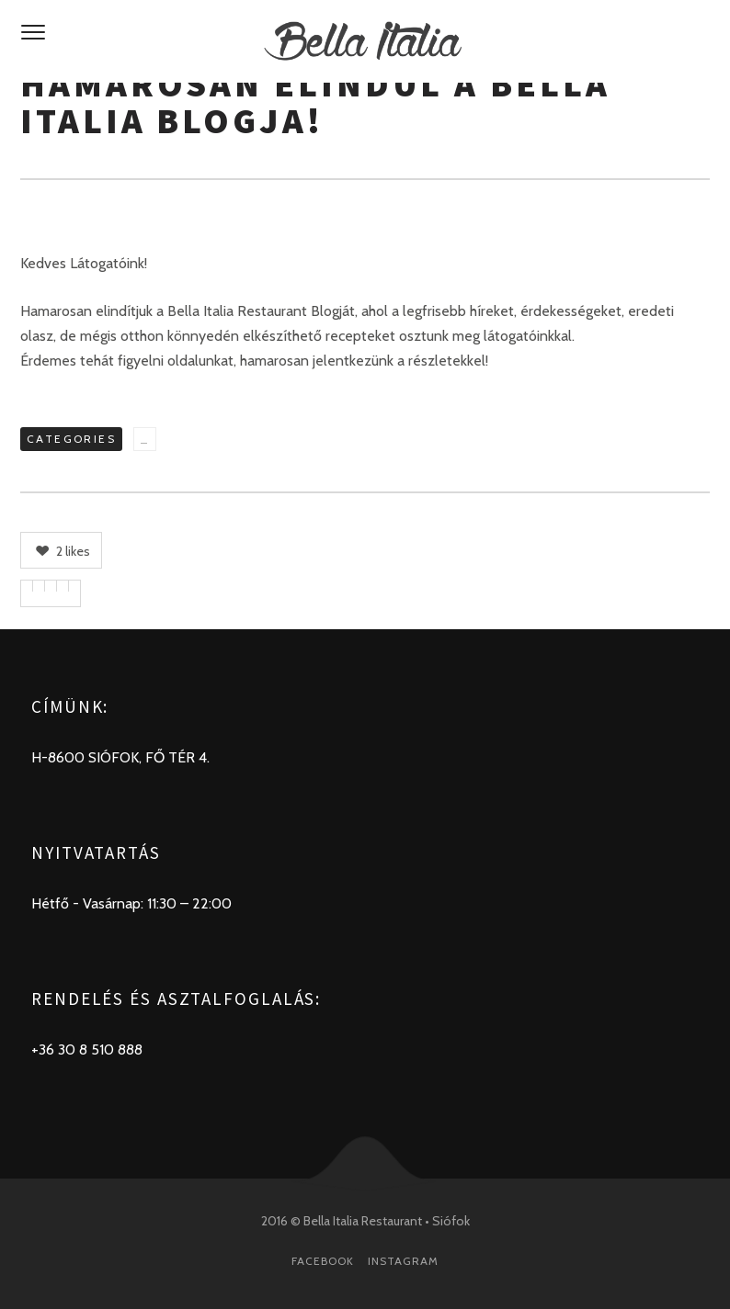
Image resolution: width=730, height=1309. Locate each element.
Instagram (403, 1261)
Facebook (322, 1261)
